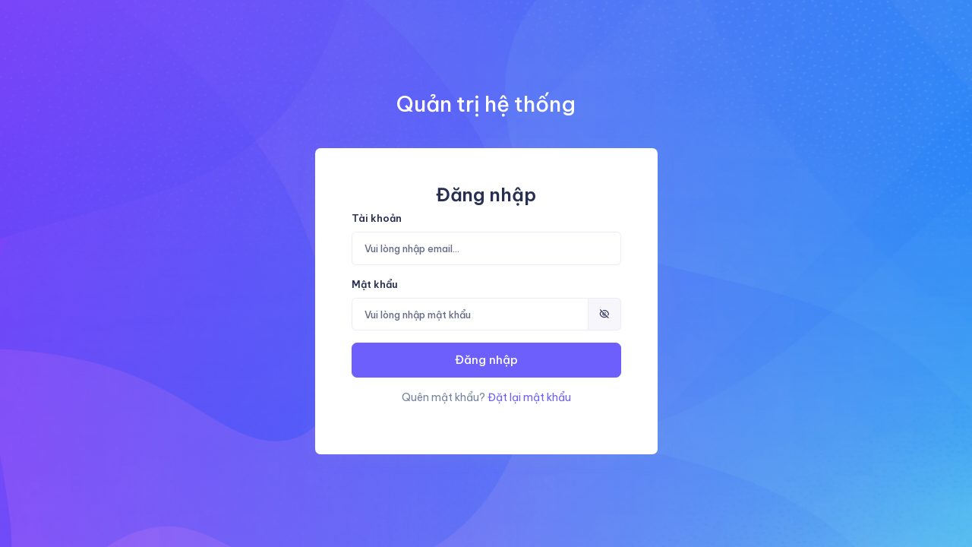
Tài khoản (377, 218)
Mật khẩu (375, 284)
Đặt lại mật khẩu (529, 397)
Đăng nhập (486, 360)
